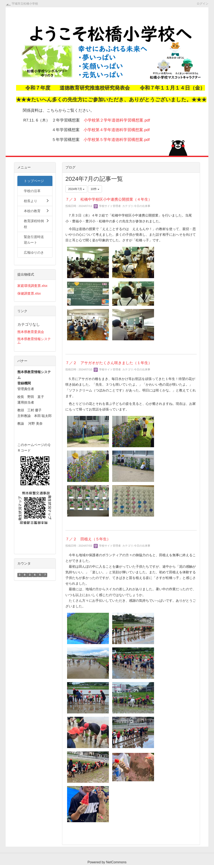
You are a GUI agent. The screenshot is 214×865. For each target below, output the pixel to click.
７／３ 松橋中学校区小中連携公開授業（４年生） (108, 199)
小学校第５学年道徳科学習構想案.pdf (117, 139)
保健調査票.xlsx (29, 293)
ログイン (202, 3)
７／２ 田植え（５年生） (88, 539)
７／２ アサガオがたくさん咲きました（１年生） (108, 363)
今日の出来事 (142, 206)
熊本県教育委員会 (30, 332)
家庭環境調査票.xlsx (32, 285)
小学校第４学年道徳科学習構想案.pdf (117, 130)
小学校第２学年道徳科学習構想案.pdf (117, 120)
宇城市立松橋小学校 (25, 3)
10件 (95, 189)
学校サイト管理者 (107, 206)
